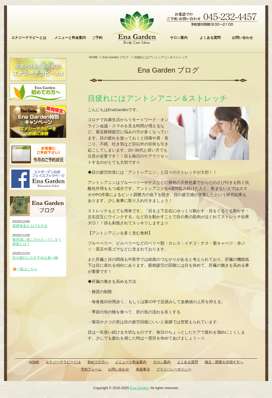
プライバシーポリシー (173, 369)
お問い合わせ (242, 38)
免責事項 (143, 369)
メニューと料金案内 (70, 38)
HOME (93, 57)
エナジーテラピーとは (28, 38)
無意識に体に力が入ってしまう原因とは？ (36, 242)
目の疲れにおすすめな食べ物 (35, 258)
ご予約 (97, 38)
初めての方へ (97, 362)
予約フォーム (91, 369)
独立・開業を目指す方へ (224, 362)
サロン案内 (179, 38)
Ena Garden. (140, 388)
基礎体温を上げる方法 (29, 226)
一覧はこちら (26, 269)
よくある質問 (210, 38)
